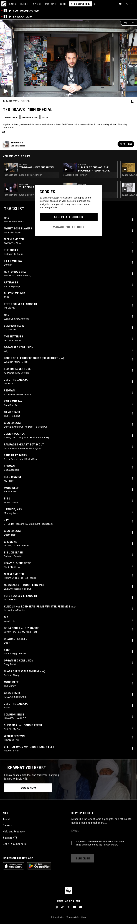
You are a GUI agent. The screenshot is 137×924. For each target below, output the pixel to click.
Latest (24, 4)
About (6, 819)
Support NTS (10, 837)
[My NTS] (127, 4)
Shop (63, 4)
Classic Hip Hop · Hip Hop (75, 175)
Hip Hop (46, 117)
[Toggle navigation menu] (133, 3)
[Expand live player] (133, 23)
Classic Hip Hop (30, 117)
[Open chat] (120, 4)
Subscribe (83, 858)
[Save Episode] (132, 101)
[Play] (68, 58)
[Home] (3, 3)
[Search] (95, 4)
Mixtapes (50, 4)
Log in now (28, 787)
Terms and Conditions (76, 917)
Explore (36, 4)
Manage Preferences (68, 227)
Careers (7, 825)
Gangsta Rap (11, 117)
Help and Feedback (14, 831)
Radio (12, 4)
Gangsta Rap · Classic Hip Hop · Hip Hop (23, 175)
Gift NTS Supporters (14, 843)
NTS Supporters (80, 4)
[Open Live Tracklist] (124, 23)
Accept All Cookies (68, 217)
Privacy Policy (110, 844)
